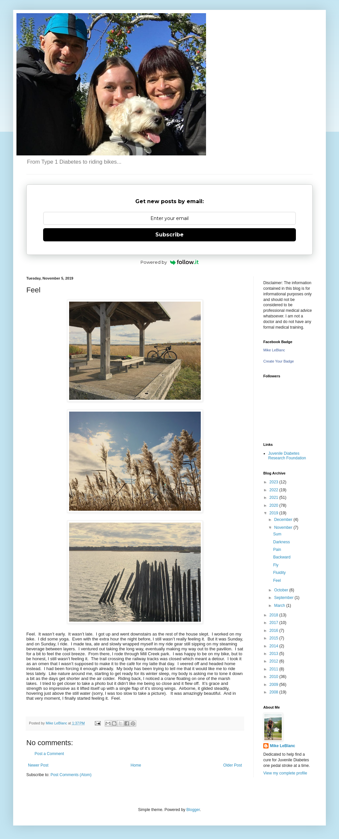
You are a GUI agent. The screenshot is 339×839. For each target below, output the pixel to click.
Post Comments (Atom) (70, 774)
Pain (277, 549)
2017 (274, 622)
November (284, 527)
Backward (282, 557)
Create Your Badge (278, 361)
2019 (274, 513)
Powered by (170, 262)
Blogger (193, 809)
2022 (274, 490)
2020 (274, 505)
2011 (274, 669)
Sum (277, 534)
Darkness (281, 542)
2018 (274, 615)
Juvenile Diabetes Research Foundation (287, 455)
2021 (274, 497)
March (280, 605)
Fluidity (279, 572)
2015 (274, 638)
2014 (274, 646)
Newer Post (38, 765)
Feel (277, 580)
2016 (274, 630)
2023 (274, 482)
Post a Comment (49, 753)
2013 (274, 653)
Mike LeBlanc (274, 350)
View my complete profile (285, 773)
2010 (274, 676)
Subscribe (169, 234)
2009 (274, 684)
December (284, 519)
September (284, 597)
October (281, 590)
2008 (274, 692)
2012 (274, 661)
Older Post (232, 765)
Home (136, 765)
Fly (275, 565)
